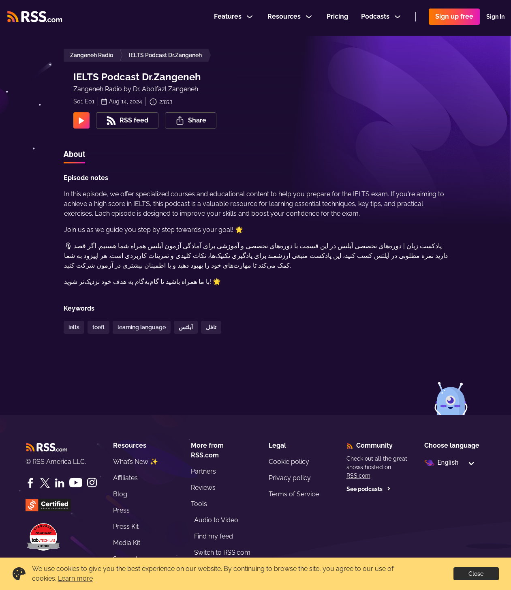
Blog (120, 494)
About (75, 154)
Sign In (495, 18)
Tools (199, 504)
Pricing (337, 17)
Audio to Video (216, 520)
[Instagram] (92, 482)
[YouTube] (75, 482)
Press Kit (126, 526)
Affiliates (125, 478)
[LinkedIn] (59, 483)
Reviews (203, 487)
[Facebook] (30, 483)
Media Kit (126, 543)
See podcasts (368, 489)
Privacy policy (290, 478)
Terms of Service (294, 494)
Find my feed (213, 536)
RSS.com (358, 475)
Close (475, 574)
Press (121, 510)
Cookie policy (289, 462)
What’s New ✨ (135, 462)
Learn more (75, 578)
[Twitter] (45, 483)
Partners (203, 471)
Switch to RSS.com (222, 552)
